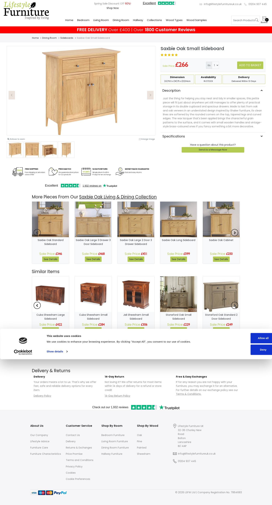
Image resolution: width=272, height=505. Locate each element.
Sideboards (68, 38)
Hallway (138, 20)
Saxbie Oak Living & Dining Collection (118, 197)
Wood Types (174, 20)
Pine (139, 441)
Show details (55, 497)
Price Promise (74, 454)
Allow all (242, 483)
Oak (139, 435)
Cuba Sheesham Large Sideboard (50, 317)
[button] (12, 95)
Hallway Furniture (111, 454)
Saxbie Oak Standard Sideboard (51, 242)
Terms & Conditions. (188, 394)
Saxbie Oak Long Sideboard (178, 240)
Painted (141, 447)
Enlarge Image (147, 139)
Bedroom (83, 20)
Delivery (71, 441)
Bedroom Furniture (113, 435)
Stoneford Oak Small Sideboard (178, 317)
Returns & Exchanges (79, 447)
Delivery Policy (42, 396)
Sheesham (143, 454)
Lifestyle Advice (39, 441)
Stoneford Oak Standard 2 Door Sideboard (221, 317)
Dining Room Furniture (115, 447)
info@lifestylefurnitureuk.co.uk (223, 4)
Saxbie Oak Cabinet (221, 240)
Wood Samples (196, 20)
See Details (50, 259)
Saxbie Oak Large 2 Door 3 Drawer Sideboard (136, 242)
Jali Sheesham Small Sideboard (136, 317)
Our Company (39, 435)
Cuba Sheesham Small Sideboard (93, 317)
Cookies (71, 473)
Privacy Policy (74, 466)
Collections (154, 20)
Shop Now (113, 8)
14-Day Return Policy (117, 396)
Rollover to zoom (16, 139)
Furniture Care (39, 447)
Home (69, 20)
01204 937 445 (258, 4)
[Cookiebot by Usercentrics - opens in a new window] (23, 498)
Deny (242, 495)
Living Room (101, 20)
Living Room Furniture (114, 441)
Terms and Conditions (79, 460)
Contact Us (73, 435)
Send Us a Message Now (213, 149)
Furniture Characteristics (45, 454)
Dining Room (121, 20)
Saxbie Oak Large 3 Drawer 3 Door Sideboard (93, 242)
